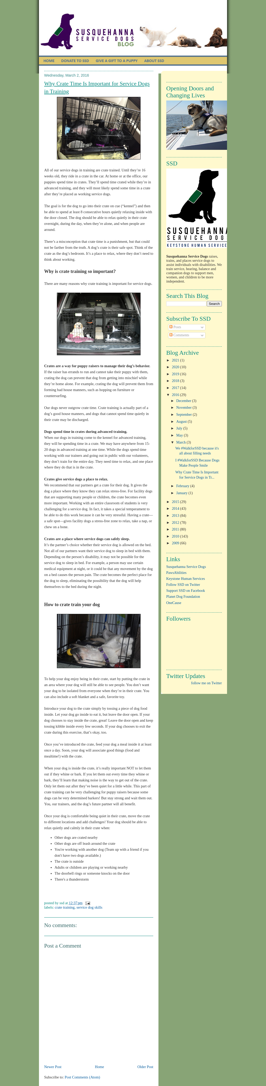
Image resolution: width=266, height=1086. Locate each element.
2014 (176, 509)
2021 (176, 360)
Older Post (145, 1067)
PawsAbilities (176, 573)
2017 (176, 388)
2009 (176, 543)
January (182, 493)
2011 (176, 529)
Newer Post (53, 1067)
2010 (176, 536)
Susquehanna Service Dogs (186, 567)
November (184, 408)
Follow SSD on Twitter (183, 585)
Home (99, 1067)
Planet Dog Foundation (183, 597)
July (179, 428)
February (183, 486)
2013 (176, 516)
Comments (179, 335)
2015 (176, 502)
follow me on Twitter (206, 683)
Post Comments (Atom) (82, 1077)
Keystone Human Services (185, 579)
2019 (176, 374)
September (184, 415)
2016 (176, 395)
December (184, 401)
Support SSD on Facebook (185, 591)
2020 (176, 367)
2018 (176, 381)
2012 (176, 523)
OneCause (173, 603)
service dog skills (89, 907)
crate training (65, 907)
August (182, 422)
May (180, 435)
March (181, 442)
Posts (175, 327)
